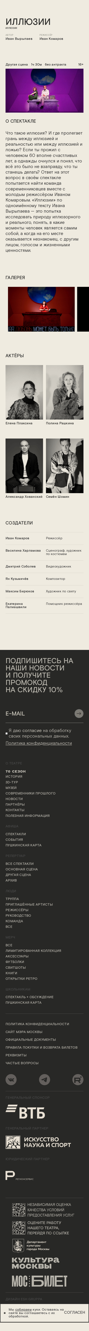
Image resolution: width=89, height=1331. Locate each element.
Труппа (12, 899)
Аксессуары (17, 957)
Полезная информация (28, 816)
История (14, 777)
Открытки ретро (21, 979)
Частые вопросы (22, 1063)
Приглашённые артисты (29, 905)
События (14, 840)
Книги (11, 973)
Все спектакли (20, 864)
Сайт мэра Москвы (24, 1032)
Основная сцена (22, 869)
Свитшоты (16, 968)
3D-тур (12, 782)
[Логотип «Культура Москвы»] (44, 1264)
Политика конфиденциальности (37, 1024)
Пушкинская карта (24, 845)
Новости (14, 799)
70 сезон (16, 771)
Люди (11, 891)
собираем (23, 1310)
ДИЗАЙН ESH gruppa (24, 1299)
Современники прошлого (30, 794)
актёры (15, 356)
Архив (11, 881)
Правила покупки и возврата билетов (41, 1048)
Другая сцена (18, 875)
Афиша (12, 826)
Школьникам (18, 989)
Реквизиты (16, 1055)
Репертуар (15, 856)
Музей (11, 788)
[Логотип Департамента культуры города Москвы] (44, 1246)
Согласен (74, 1312)
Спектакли (16, 834)
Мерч (10, 938)
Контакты (15, 810)
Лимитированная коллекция (33, 951)
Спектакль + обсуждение (29, 997)
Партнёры (15, 805)
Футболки (15, 962)
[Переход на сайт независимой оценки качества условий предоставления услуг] (44, 1210)
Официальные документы (31, 1040)
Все (9, 927)
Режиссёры (17, 910)
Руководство (18, 916)
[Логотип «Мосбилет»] (44, 1281)
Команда (14, 921)
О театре (14, 763)
